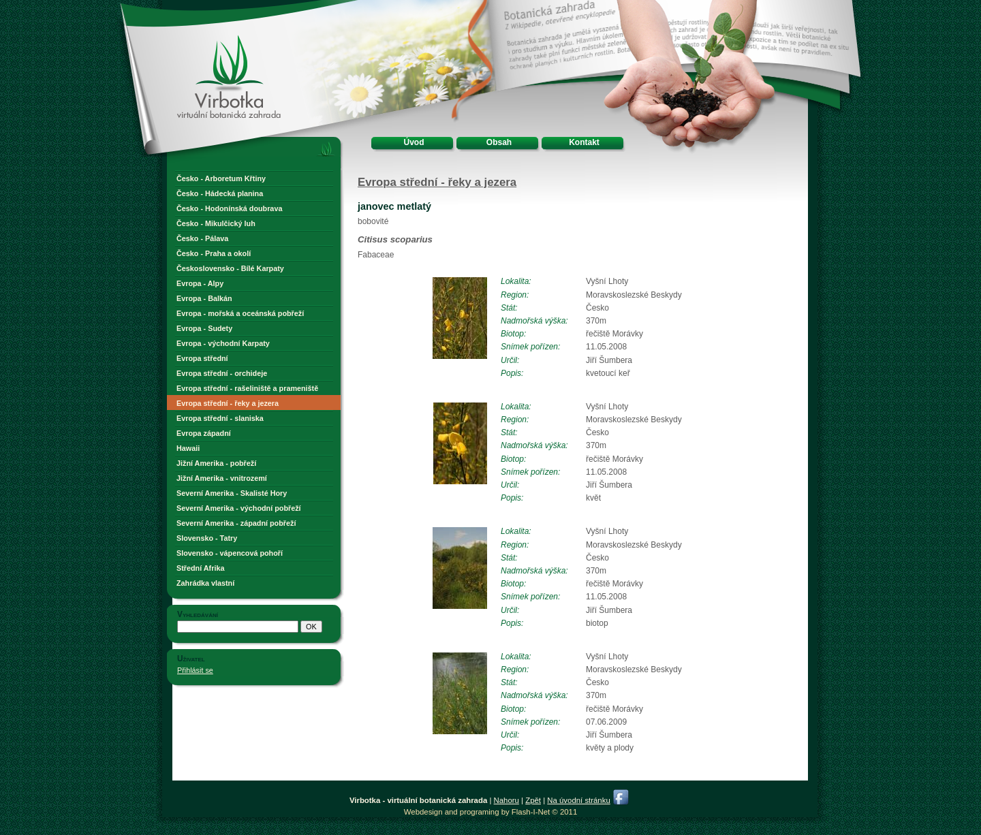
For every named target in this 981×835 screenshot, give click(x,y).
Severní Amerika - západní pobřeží (236, 523)
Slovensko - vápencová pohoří (229, 553)
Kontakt (584, 142)
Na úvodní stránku (578, 800)
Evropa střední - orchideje (221, 373)
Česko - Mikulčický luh (215, 223)
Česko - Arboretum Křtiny (221, 178)
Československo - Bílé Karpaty (230, 268)
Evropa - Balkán (204, 298)
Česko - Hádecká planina (219, 193)
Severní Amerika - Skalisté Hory (231, 493)
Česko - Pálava (202, 238)
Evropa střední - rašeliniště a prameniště (247, 388)
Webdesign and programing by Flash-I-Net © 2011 (490, 812)
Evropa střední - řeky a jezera (227, 403)
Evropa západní (203, 433)
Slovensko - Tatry (206, 538)
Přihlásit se (195, 670)
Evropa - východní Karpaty (223, 343)
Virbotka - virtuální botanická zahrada (205, 49)
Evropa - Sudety (204, 328)
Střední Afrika (200, 568)
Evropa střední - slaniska (220, 418)
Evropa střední (202, 358)
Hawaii (188, 448)
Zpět (533, 800)
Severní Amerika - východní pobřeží (238, 508)
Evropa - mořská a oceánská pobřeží (240, 313)
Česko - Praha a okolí (213, 253)
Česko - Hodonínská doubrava (229, 208)
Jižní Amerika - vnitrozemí (221, 478)
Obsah (499, 142)
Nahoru (506, 800)
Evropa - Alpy (199, 283)
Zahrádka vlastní (205, 583)
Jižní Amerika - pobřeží (216, 463)
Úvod (414, 142)
